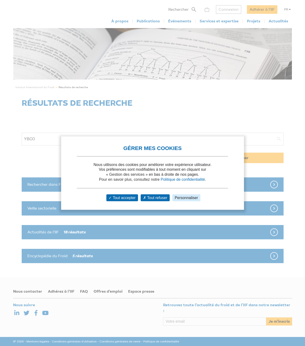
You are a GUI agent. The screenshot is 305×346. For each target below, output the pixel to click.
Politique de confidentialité (183, 179)
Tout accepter (122, 198)
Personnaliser (186, 198)
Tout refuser (155, 198)
